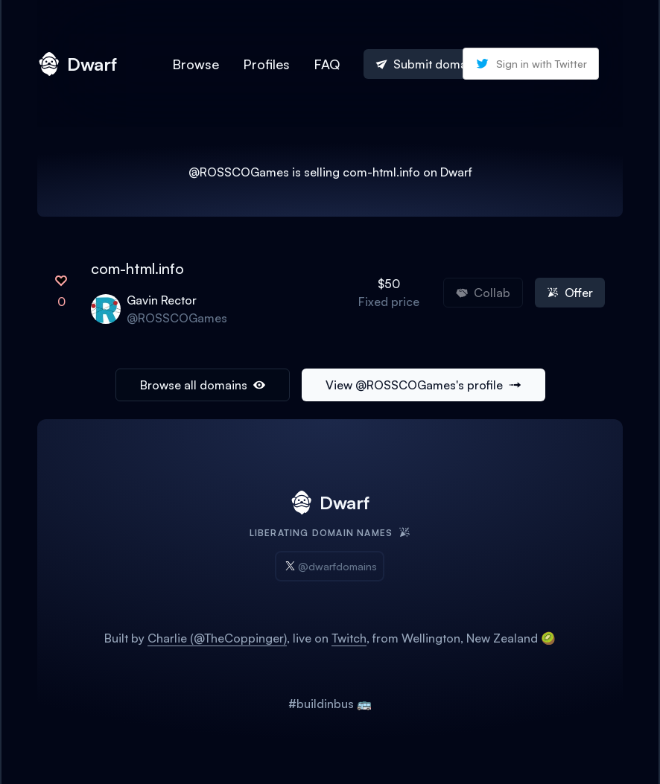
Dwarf (77, 64)
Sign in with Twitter (531, 63)
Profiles (266, 64)
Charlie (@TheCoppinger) (217, 638)
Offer (570, 292)
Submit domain (426, 64)
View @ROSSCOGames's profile (423, 384)
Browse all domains (202, 384)
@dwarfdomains (329, 566)
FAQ (327, 64)
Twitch (349, 638)
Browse (195, 64)
